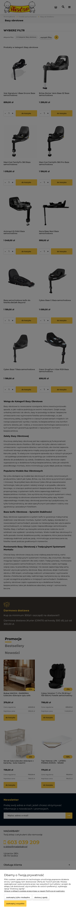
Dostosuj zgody (40, 897)
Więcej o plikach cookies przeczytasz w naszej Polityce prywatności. (34, 891)
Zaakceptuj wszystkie (15, 903)
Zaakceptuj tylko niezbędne (18, 897)
